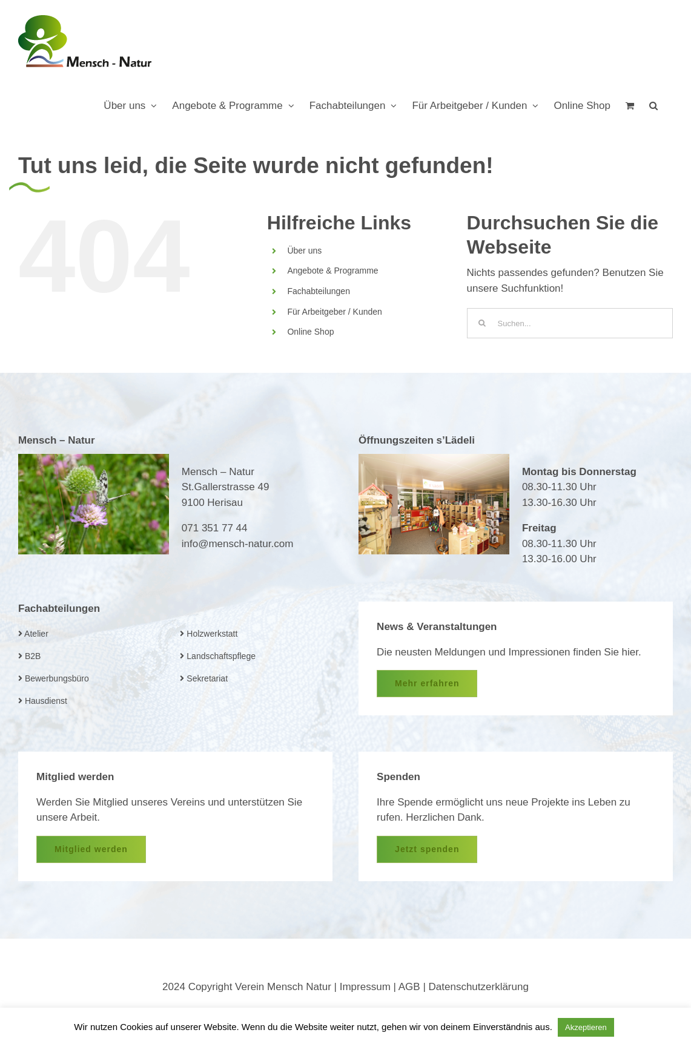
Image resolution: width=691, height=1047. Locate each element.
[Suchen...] (570, 323)
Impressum (365, 987)
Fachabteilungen (318, 291)
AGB (409, 987)
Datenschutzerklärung (479, 987)
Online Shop (310, 331)
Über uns (304, 250)
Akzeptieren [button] (586, 1027)
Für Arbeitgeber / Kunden (334, 312)
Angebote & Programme (332, 270)
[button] (653, 105)
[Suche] (482, 323)
